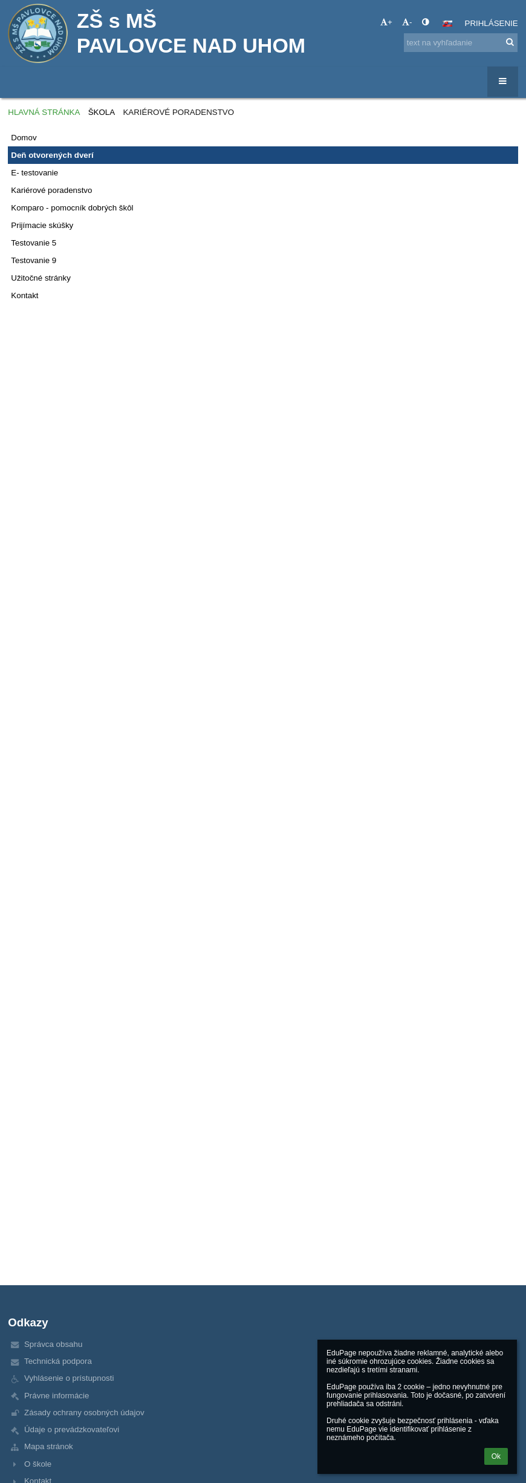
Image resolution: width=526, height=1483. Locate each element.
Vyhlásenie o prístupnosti (69, 1378)
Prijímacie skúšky (42, 225)
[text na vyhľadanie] (460, 43)
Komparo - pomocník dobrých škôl (72, 207)
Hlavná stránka (44, 112)
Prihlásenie (491, 23)
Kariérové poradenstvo (178, 112)
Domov (23, 137)
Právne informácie (56, 1395)
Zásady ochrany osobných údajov (84, 1412)
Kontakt (24, 295)
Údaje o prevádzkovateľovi (71, 1429)
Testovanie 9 (33, 260)
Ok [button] (496, 1456)
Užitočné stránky (41, 277)
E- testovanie (34, 172)
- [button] (407, 22)
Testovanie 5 (33, 242)
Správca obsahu (53, 1344)
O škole (37, 1463)
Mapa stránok (48, 1446)
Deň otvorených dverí (52, 155)
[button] (447, 23)
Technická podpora (58, 1361)
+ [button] (386, 22)
